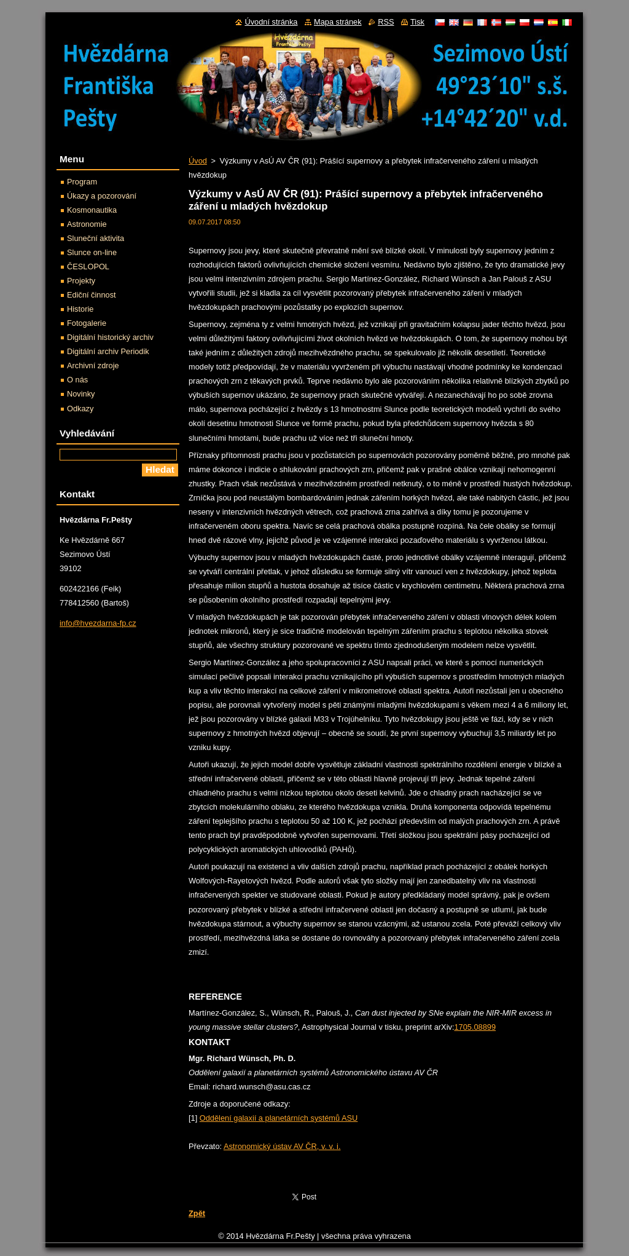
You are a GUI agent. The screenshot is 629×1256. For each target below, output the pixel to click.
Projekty (81, 280)
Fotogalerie (86, 323)
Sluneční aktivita (95, 238)
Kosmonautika (92, 210)
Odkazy (80, 408)
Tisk (417, 21)
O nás (77, 379)
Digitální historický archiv (110, 337)
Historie (80, 309)
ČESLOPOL (88, 266)
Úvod (198, 160)
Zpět (197, 1213)
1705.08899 (475, 1027)
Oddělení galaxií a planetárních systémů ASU (279, 1118)
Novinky (81, 393)
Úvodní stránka (270, 21)
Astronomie (87, 224)
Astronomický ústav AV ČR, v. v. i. (282, 1146)
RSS (386, 21)
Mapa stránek (338, 21)
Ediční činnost (91, 294)
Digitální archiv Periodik (108, 351)
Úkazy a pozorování (101, 195)
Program (82, 181)
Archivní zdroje (93, 365)
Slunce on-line (92, 252)
